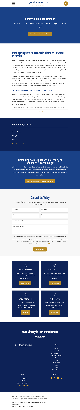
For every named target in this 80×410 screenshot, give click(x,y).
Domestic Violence (56, 356)
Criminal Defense (56, 353)
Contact (56, 368)
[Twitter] (55, 378)
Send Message (40, 249)
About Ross (56, 351)
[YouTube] (58, 378)
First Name (15, 209)
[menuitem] (40, 132)
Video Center (56, 370)
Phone (14, 215)
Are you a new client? (18, 221)
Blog (56, 365)
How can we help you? (18, 226)
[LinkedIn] (61, 378)
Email (42, 215)
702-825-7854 (40, 337)
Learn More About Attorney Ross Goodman (40, 181)
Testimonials (56, 363)
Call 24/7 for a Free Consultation (40, 34)
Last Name (44, 209)
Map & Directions (24, 386)
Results (56, 360)
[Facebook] (51, 378)
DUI (56, 358)
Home (56, 348)
